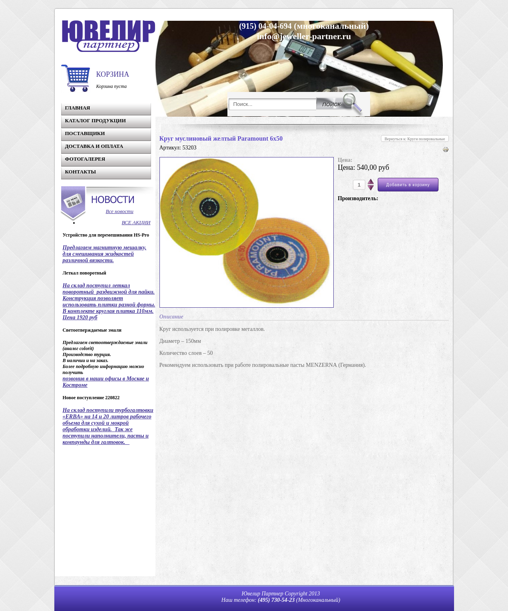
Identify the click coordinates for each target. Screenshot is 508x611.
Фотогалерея (85, 159)
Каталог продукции (95, 120)
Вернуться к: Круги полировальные (414, 139)
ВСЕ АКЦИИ (136, 222)
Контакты (80, 172)
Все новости (119, 211)
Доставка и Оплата (94, 146)
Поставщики (85, 133)
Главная (77, 108)
